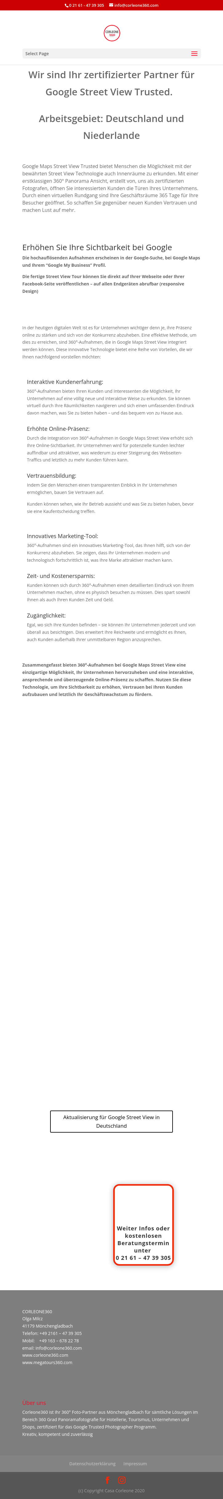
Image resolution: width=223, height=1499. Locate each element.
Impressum (135, 1463)
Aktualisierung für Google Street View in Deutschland (111, 1122)
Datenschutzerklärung (92, 1463)
